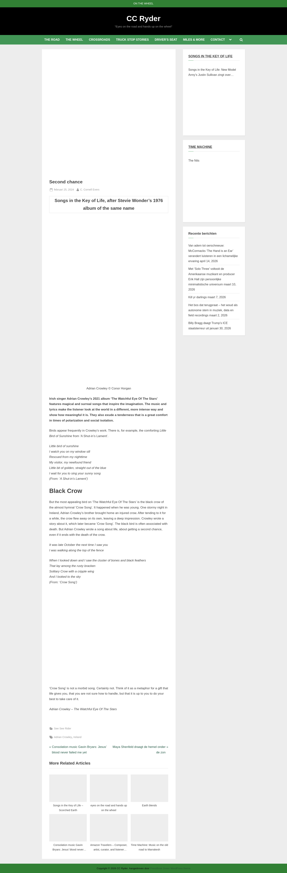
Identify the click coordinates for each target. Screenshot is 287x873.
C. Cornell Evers (89, 189)
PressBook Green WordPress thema (170, 868)
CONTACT (218, 39)
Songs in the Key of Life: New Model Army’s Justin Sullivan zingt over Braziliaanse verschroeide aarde (212, 72)
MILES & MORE (194, 39)
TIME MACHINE (200, 147)
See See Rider (62, 728)
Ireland (77, 737)
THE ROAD (52, 39)
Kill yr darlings (197, 297)
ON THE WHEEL (143, 3)
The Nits (193, 160)
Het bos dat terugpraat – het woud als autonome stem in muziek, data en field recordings (213, 310)
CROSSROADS (99, 39)
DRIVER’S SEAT (166, 39)
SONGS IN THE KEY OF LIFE (210, 56)
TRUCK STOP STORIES (132, 39)
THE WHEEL (74, 39)
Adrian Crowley (63, 737)
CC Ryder (143, 18)
